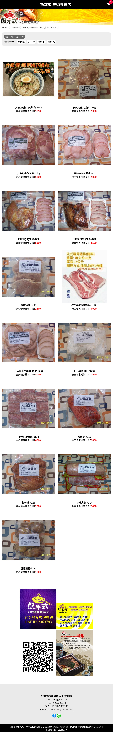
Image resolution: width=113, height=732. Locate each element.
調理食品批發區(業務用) (34, 27)
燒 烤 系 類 (52, 27)
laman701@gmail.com (61, 709)
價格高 (51, 42)
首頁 (7, 27)
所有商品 (16, 27)
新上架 (31, 42)
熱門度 (21, 42)
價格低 (41, 42)
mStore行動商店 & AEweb (92, 726)
